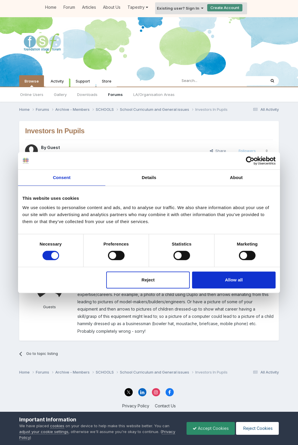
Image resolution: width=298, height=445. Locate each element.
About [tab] (236, 177)
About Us (111, 7)
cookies (57, 425)
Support (83, 81)
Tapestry (137, 7)
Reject (148, 279)
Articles (89, 7)
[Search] (206, 80)
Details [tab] (149, 177)
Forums (115, 94)
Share (218, 150)
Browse (31, 83)
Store (106, 81)
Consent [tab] (62, 177)
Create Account (224, 7)
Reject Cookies (257, 428)
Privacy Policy (135, 405)
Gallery (60, 94)
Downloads (87, 94)
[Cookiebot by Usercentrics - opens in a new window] (250, 160)
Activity (57, 81)
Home (50, 7)
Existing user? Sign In (180, 8)
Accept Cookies (211, 428)
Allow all (234, 279)
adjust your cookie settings (43, 431)
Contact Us (165, 405)
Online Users (31, 94)
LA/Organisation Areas (154, 94)
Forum (69, 7)
